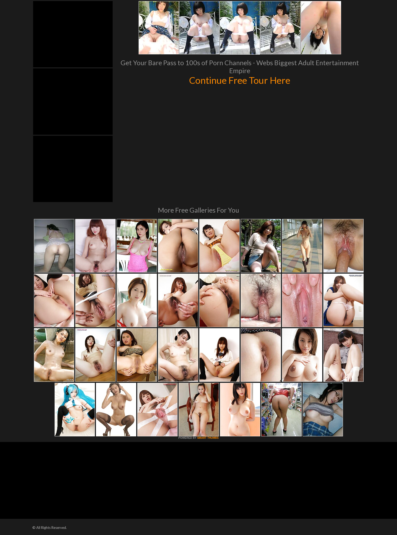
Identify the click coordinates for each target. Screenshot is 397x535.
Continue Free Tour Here (239, 80)
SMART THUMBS (208, 437)
